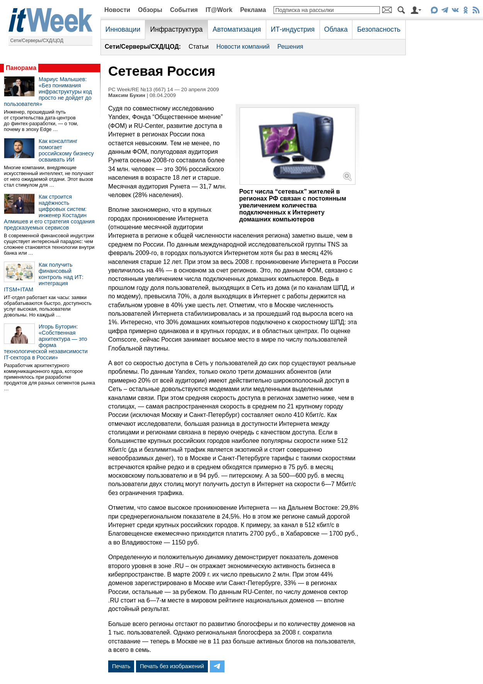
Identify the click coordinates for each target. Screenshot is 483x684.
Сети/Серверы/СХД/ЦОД (36, 40)
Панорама (21, 68)
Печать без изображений (172, 666)
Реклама (253, 10)
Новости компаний (243, 46)
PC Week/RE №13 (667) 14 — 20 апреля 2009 (163, 89)
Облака (336, 29)
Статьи (199, 46)
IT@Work (219, 10)
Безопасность (378, 29)
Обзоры (150, 10)
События (184, 10)
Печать (121, 666)
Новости (117, 10)
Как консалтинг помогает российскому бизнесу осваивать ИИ (66, 150)
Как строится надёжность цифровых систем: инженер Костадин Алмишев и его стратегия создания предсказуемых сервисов (49, 212)
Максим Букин (126, 95)
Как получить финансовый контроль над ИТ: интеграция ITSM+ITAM (43, 277)
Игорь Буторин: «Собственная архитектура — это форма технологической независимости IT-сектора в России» (46, 342)
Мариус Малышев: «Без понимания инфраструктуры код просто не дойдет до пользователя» (48, 91)
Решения (290, 46)
